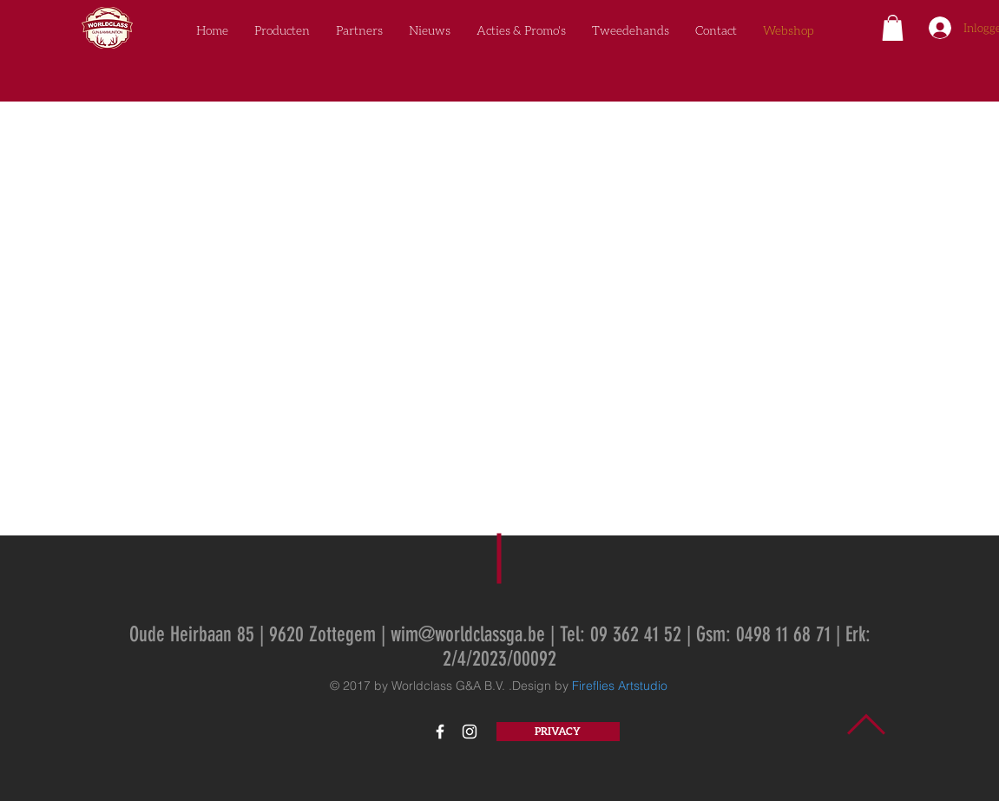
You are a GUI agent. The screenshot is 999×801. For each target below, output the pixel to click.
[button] (893, 28)
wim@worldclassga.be (468, 634)
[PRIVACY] (558, 731)
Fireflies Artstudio (619, 685)
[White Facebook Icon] (440, 731)
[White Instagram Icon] (469, 731)
